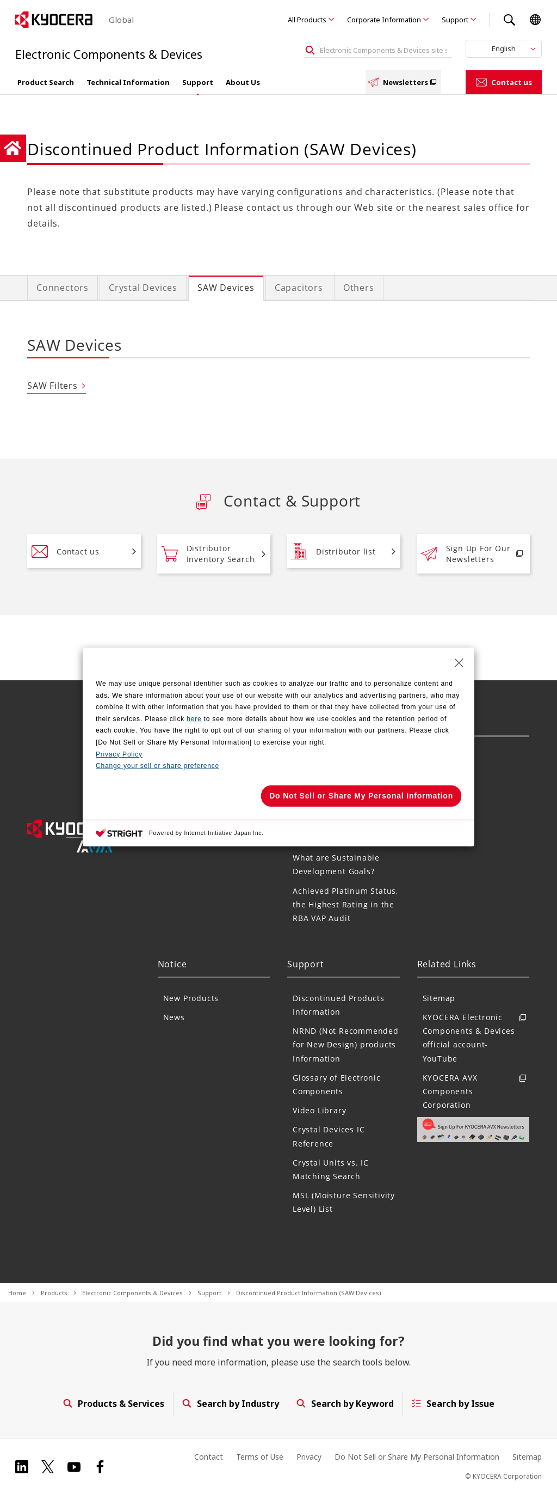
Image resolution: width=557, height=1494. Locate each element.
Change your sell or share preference (157, 766)
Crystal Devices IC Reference (328, 1136)
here (194, 719)
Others (358, 288)
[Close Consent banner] (459, 663)
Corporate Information (384, 20)
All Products (307, 20)
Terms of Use (259, 1457)
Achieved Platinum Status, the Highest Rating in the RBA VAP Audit (345, 904)
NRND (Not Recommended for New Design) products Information (346, 1044)
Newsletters (403, 82)
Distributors (447, 776)
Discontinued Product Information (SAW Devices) (308, 1293)
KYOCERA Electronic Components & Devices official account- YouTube (476, 1037)
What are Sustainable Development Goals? (336, 864)
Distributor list (333, 551)
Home (17, 1293)
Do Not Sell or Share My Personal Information (417, 1457)
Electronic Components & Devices (132, 1293)
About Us (243, 82)
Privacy (308, 1457)
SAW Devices (226, 288)
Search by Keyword (345, 1404)
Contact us (504, 82)
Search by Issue (453, 1404)
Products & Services (113, 1404)
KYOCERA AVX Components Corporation (476, 1091)
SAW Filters (52, 386)
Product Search (45, 82)
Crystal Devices (143, 288)
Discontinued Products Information (339, 1005)
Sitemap (439, 998)
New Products (191, 998)
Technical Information (128, 82)
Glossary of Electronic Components (337, 1084)
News (174, 1017)
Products (54, 1293)
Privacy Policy (119, 754)
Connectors (62, 288)
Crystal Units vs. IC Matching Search (331, 1169)
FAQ (430, 795)
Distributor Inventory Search (208, 553)
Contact (208, 1457)
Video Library (319, 1110)
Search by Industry (230, 1404)
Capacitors (299, 288)
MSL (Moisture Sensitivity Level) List (344, 1202)
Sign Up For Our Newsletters (466, 553)
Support (455, 20)
